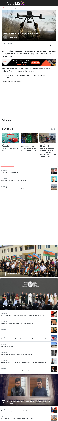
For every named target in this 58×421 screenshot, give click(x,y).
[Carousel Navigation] (53, 129)
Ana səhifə (6, 8)
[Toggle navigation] (4, 3)
